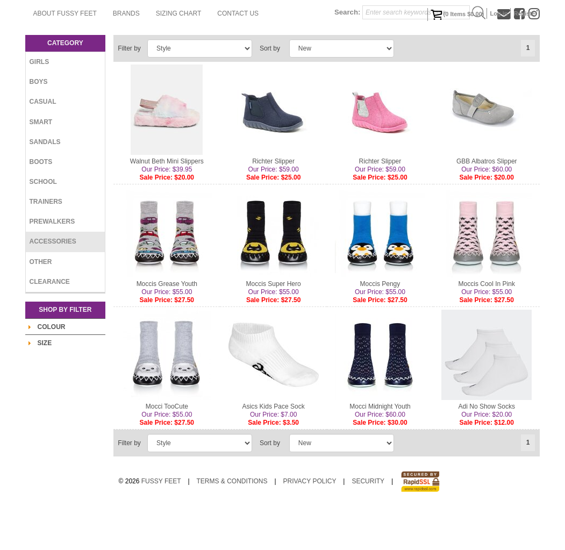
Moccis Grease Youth (167, 327)
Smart (41, 164)
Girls (39, 105)
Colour (52, 370)
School (43, 224)
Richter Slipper (273, 204)
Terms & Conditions (232, 524)
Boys (39, 124)
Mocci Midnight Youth (379, 449)
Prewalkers (52, 264)
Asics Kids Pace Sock (273, 449)
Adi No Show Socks (487, 449)
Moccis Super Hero (273, 327)
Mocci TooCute (167, 449)
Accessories (53, 284)
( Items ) (457, 14)
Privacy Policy (309, 524)
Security (368, 524)
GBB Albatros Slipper (486, 204)
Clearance (50, 324)
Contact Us (177, 56)
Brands (249, 29)
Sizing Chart (301, 29)
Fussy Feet (161, 524)
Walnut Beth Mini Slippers (167, 204)
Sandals (45, 185)
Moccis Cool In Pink (487, 327)
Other (41, 304)
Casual (43, 144)
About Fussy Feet (188, 29)
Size (45, 386)
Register (525, 13)
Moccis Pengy (380, 327)
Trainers (46, 244)
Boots (41, 205)
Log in (498, 13)
